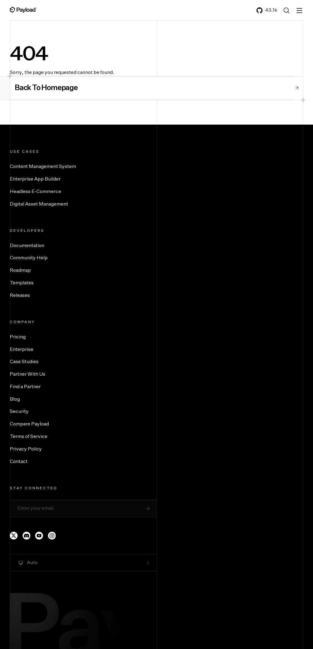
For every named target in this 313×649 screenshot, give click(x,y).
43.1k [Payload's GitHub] (266, 10)
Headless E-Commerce (35, 191)
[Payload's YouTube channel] (39, 536)
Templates (22, 283)
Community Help (29, 258)
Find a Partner (25, 387)
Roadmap (20, 270)
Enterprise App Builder (35, 179)
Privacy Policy (26, 449)
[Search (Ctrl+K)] (286, 10)
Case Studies (24, 361)
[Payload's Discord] (27, 536)
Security (19, 411)
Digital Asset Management (39, 204)
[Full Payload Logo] (23, 9)
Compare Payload (29, 424)
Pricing (18, 337)
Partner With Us (27, 374)
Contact (19, 461)
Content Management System (43, 166)
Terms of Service (28, 436)
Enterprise (21, 349)
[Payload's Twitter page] (14, 536)
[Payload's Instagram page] (52, 536)
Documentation (27, 245)
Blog (15, 399)
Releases (20, 295)
